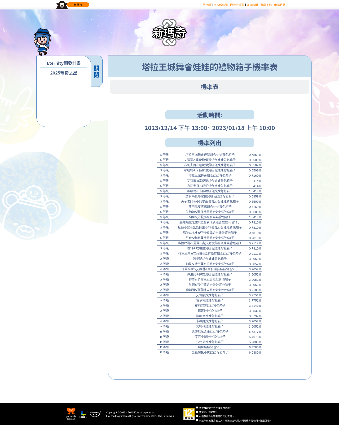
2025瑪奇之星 (63, 72)
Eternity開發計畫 (64, 63)
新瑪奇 (78, 5)
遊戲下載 (266, 5)
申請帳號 (279, 5)
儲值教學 (252, 5)
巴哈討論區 (237, 5)
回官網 (207, 5)
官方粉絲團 (220, 5)
